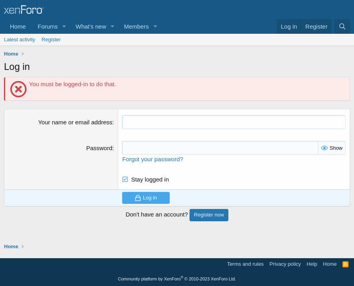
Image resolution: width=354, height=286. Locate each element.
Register (51, 40)
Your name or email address (75, 122)
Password (99, 148)
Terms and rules (245, 264)
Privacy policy (285, 264)
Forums (48, 26)
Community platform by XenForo (177, 278)
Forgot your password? (152, 159)
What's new (91, 26)
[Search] (342, 26)
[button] (64, 26)
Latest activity (19, 40)
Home (18, 26)
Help (312, 264)
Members (136, 26)
